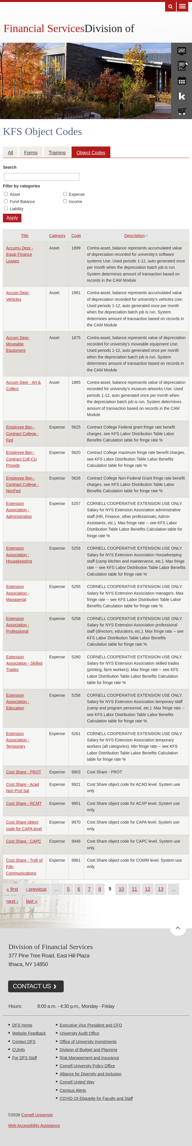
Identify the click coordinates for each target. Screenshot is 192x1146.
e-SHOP (181, 110)
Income (75, 201)
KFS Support (181, 95)
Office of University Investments (88, 1041)
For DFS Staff (24, 1057)
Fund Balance (22, 201)
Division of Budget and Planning (88, 1049)
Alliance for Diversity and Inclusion (90, 1074)
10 (121, 889)
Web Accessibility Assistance (34, 1125)
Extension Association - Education (17, 702)
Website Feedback (29, 1033)
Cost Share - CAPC (23, 841)
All (10, 152)
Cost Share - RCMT (24, 803)
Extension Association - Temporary (17, 740)
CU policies (181, 64)
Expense (77, 194)
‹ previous (36, 889)
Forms (30, 152)
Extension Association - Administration (19, 510)
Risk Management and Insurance (89, 1057)
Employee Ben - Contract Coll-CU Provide (21, 459)
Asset (15, 194)
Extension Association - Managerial (17, 593)
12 (147, 889)
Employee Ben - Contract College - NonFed (22, 484)
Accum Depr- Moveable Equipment (18, 344)
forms (181, 49)
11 (134, 889)
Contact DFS (23, 1041)
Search (10, 167)
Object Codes (90, 152)
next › (12, 901)
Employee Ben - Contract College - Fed (22, 433)
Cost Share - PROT (23, 772)
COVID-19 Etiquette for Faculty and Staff (96, 1098)
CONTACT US (32, 986)
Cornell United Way (77, 1082)
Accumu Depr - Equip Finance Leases (19, 254)
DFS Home (22, 1025)
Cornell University (37, 1115)
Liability (16, 208)
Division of (109, 28)
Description (136, 235)
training (181, 79)
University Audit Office (79, 1033)
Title (24, 235)
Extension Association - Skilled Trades (24, 663)
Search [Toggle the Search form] (170, 7)
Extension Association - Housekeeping (19, 554)
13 (160, 889)
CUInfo (18, 1049)
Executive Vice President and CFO (91, 1025)
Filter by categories (21, 186)
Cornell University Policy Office (87, 1066)
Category (57, 235)
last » (31, 901)
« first (12, 889)
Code (76, 235)
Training (57, 152)
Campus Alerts (73, 1090)
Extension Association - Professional (17, 625)
